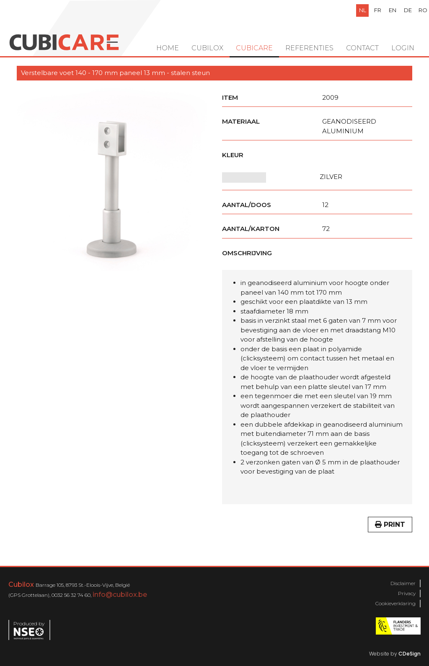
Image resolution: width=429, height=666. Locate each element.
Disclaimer (403, 583)
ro (423, 10)
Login (402, 48)
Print (390, 525)
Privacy (407, 593)
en (392, 10)
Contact (362, 48)
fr (377, 10)
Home (167, 48)
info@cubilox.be (120, 595)
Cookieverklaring (395, 603)
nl (362, 10)
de (408, 10)
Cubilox (207, 48)
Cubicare (254, 48)
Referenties (309, 48)
